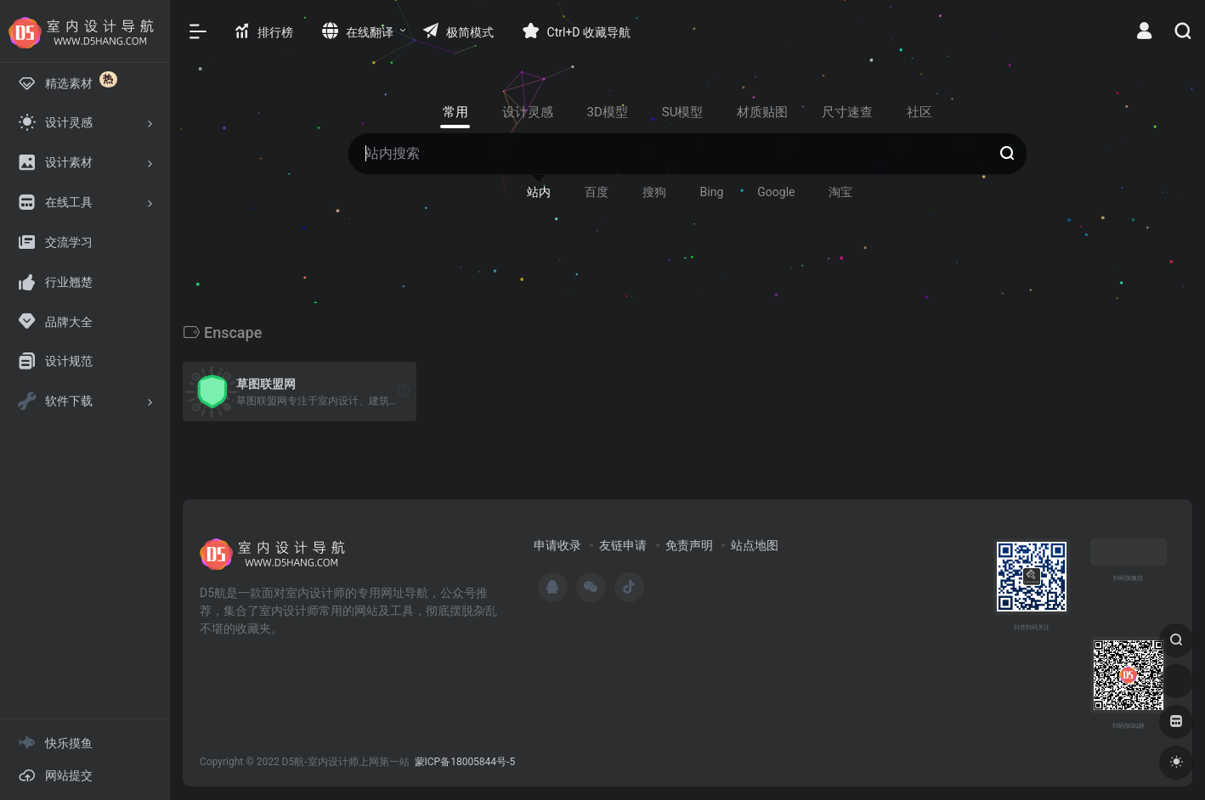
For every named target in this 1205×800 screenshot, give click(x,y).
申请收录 (557, 545)
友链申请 (623, 545)
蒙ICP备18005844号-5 (465, 762)
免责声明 (689, 545)
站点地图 (754, 545)
